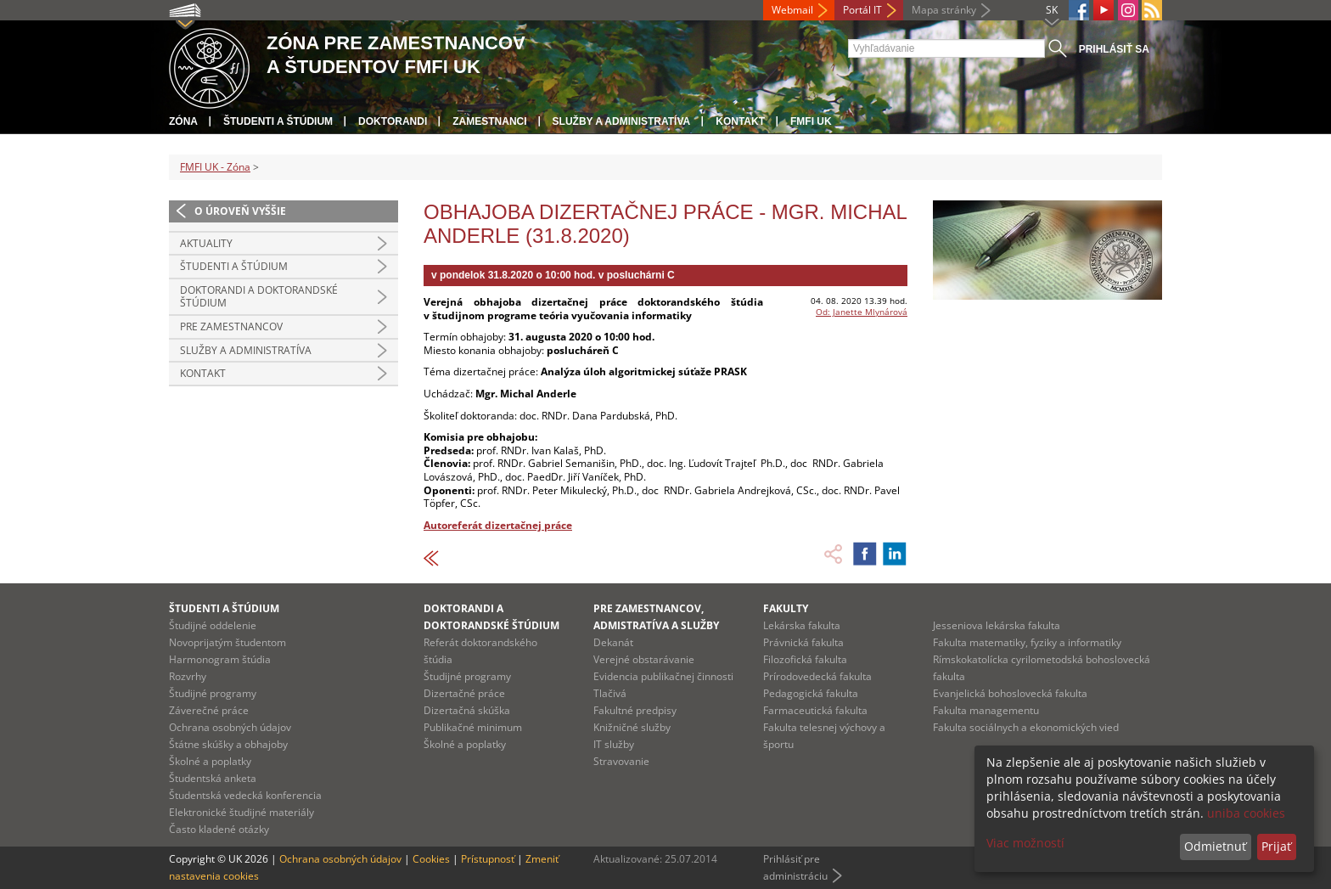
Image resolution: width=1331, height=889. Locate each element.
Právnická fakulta (803, 642)
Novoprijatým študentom (227, 642)
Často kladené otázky (219, 829)
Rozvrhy (187, 676)
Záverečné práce (209, 710)
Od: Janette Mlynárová (861, 312)
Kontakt (740, 121)
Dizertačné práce (464, 693)
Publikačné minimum (473, 727)
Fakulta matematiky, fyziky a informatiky (1027, 642)
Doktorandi (392, 121)
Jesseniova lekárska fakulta (996, 625)
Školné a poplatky (210, 761)
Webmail (792, 10)
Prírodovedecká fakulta (817, 676)
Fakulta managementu (986, 710)
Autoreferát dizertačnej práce (498, 525)
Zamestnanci (489, 121)
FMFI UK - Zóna (215, 167)
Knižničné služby (632, 727)
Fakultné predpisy (635, 710)
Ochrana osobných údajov (230, 727)
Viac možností (1025, 843)
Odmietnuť (1215, 846)
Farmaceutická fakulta (815, 710)
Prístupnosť (487, 859)
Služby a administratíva (622, 121)
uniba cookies (1246, 813)
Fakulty (785, 608)
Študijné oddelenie (212, 625)
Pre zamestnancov (231, 326)
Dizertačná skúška (467, 710)
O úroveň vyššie (240, 211)
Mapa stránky (944, 10)
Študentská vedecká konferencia (245, 795)
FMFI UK (811, 121)
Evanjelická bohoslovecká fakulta (1010, 693)
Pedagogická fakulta (810, 693)
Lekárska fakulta (801, 625)
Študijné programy (212, 693)
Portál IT (862, 10)
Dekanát (613, 642)
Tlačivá (609, 693)
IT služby (613, 744)
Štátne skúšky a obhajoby (228, 744)
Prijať (1276, 846)
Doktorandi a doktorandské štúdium (259, 297)
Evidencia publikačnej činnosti (663, 676)
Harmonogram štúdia (220, 659)
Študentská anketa (212, 778)
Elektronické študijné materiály (241, 812)
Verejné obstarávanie (643, 659)
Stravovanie (621, 761)
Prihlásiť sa (1114, 49)
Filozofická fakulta (805, 659)
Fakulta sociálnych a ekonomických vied (1026, 727)
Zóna (183, 121)
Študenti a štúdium (278, 121)
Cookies (431, 859)
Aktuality (206, 243)
